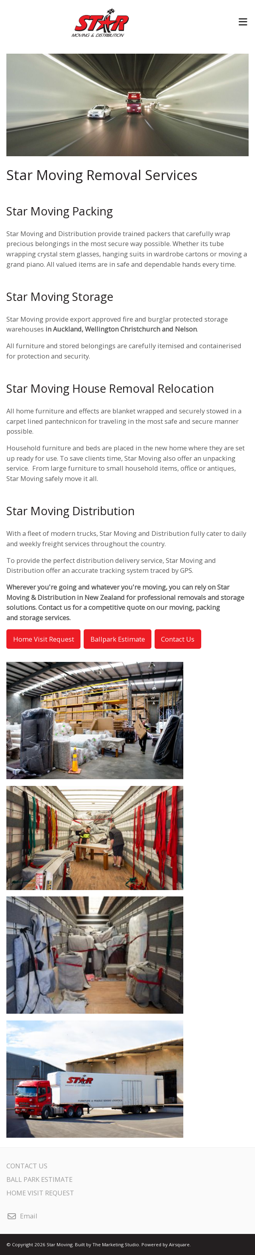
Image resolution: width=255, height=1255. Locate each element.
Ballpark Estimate (117, 639)
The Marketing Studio (115, 1244)
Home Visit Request (43, 639)
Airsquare (179, 1244)
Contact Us (177, 639)
